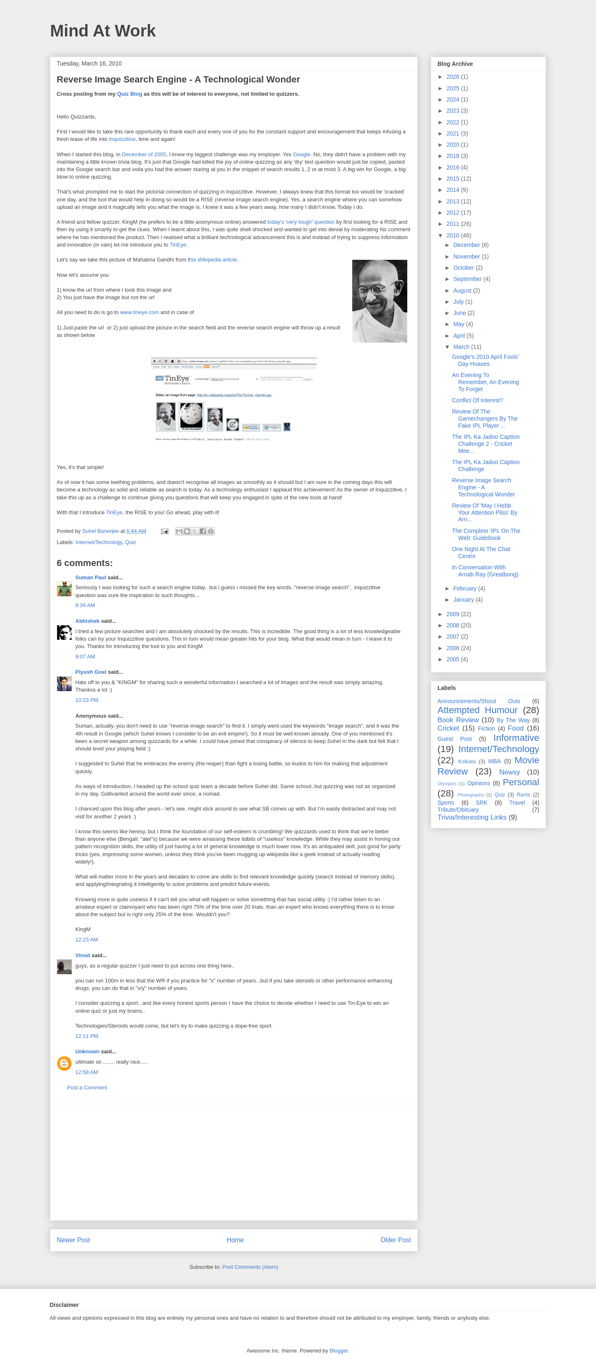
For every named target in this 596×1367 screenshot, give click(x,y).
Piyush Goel (90, 672)
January (464, 599)
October (464, 267)
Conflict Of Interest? (477, 400)
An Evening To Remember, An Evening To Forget (485, 382)
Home (235, 1240)
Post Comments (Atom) (250, 1267)
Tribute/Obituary (458, 809)
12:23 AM (86, 939)
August (463, 290)
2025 (454, 88)
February (465, 588)
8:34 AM (85, 605)
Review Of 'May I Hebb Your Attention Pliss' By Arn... (484, 512)
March (462, 347)
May (459, 324)
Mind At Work (103, 31)
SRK (482, 802)
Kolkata (467, 762)
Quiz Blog (129, 94)
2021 (454, 133)
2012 (454, 212)
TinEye (178, 245)
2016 (454, 167)
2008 (454, 625)
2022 (454, 122)
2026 (454, 76)
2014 (454, 189)
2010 (454, 235)
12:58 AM (86, 1072)
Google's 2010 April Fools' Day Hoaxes (485, 360)
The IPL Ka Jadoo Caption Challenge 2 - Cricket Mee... (486, 443)
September (468, 279)
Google (301, 154)
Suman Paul (90, 577)
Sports (445, 802)
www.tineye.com (139, 312)
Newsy (509, 772)
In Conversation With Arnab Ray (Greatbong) (485, 571)
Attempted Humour (477, 710)
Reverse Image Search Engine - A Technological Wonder (483, 487)
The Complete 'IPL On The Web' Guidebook (486, 534)
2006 (454, 648)
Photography (471, 794)
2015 (454, 178)
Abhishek (87, 621)
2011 (454, 223)
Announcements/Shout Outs (478, 701)
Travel (517, 802)
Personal (521, 782)
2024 (454, 99)
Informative (516, 738)
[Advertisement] (234, 1162)
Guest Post (454, 739)
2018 (454, 155)
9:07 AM (85, 656)
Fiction (486, 728)
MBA (494, 761)
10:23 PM (87, 700)
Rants (523, 795)
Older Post (395, 1240)
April (459, 335)
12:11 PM (87, 1036)
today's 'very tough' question (301, 222)
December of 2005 (144, 154)
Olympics (447, 783)
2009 (454, 614)
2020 (454, 144)
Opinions (478, 783)
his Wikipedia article (213, 259)
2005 (454, 659)
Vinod (82, 955)
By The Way (513, 720)
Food (516, 728)
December (467, 245)
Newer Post (73, 1240)
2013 (454, 201)
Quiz (130, 542)
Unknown (87, 1051)
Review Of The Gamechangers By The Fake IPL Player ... (485, 418)
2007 (454, 636)
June (460, 313)
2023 (454, 110)
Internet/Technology (99, 542)
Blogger (338, 1351)
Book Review (458, 720)
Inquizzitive (122, 139)
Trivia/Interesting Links (472, 817)
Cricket (448, 728)
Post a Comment (87, 1087)
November (467, 256)
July (459, 301)
